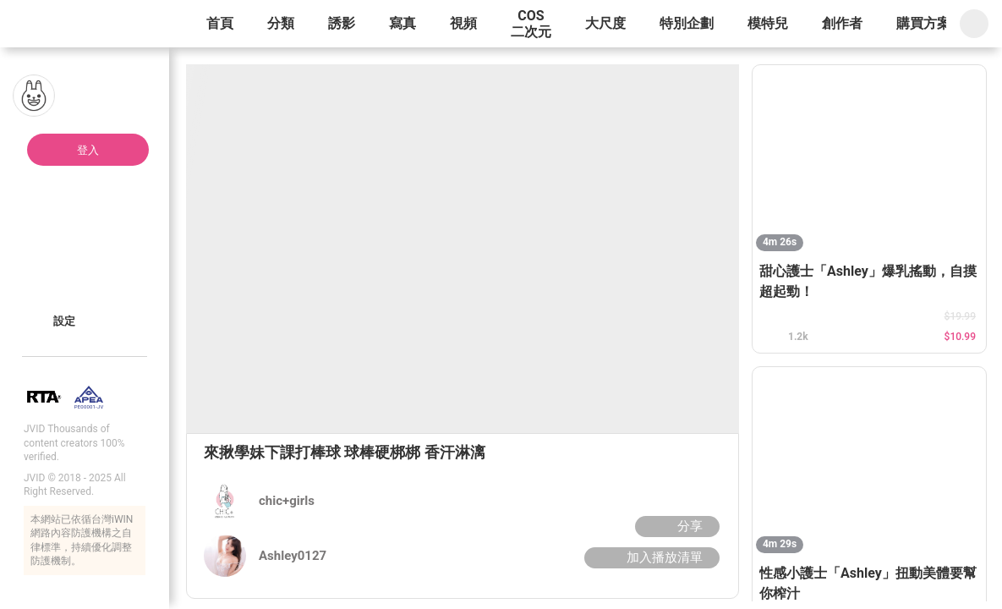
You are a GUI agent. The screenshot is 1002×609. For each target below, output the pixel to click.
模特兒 (767, 23)
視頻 (463, 23)
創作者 (842, 23)
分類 (280, 23)
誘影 (341, 23)
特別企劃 (687, 23)
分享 (675, 526)
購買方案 (923, 23)
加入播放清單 (650, 557)
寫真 (402, 23)
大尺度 (605, 23)
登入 (88, 150)
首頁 (219, 23)
